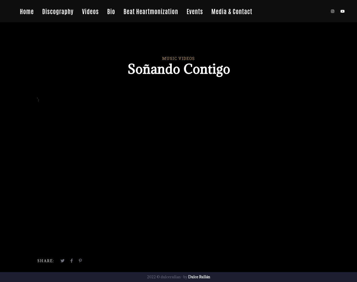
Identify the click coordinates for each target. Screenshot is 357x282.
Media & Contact (231, 11)
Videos (90, 11)
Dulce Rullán (199, 277)
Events (195, 11)
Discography (57, 11)
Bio (111, 11)
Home (27, 11)
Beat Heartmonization (150, 11)
